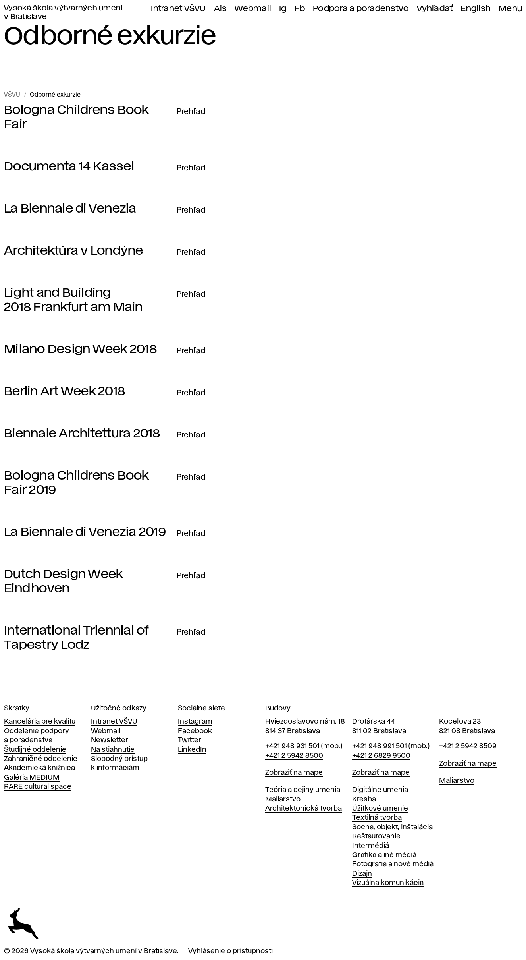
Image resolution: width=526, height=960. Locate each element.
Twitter (189, 740)
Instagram (195, 721)
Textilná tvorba (377, 818)
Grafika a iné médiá (384, 855)
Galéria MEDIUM (32, 777)
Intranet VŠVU (178, 8)
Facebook (195, 731)
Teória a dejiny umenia (302, 790)
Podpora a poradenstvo (361, 8)
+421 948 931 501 (292, 746)
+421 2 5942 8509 (468, 746)
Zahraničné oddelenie (40, 759)
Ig (283, 8)
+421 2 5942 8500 (294, 756)
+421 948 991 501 (379, 746)
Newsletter (109, 740)
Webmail (253, 8)
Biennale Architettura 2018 (82, 433)
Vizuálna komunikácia (388, 883)
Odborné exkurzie (55, 95)
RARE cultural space (37, 787)
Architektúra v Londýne (73, 251)
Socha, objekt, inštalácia (392, 827)
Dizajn (362, 874)
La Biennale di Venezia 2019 (85, 532)
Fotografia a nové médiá (393, 864)
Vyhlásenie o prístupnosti (230, 951)
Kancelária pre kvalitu (39, 721)
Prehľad (191, 111)
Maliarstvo (283, 799)
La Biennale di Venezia (70, 209)
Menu (510, 8)
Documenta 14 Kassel (69, 166)
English (475, 8)
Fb (300, 8)
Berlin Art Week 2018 (64, 391)
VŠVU (12, 95)
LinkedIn (192, 750)
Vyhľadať (435, 8)
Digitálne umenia (380, 790)
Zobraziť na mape (294, 773)
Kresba (364, 799)
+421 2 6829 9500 (381, 756)
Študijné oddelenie (35, 750)
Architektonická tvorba (303, 808)
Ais (220, 8)
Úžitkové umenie (380, 808)
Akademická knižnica (39, 768)
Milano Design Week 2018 (80, 349)
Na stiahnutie (113, 750)
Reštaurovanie (376, 836)
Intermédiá (370, 846)
